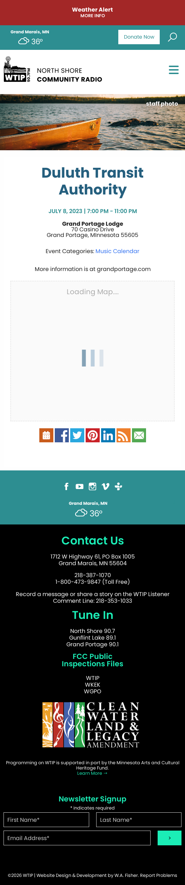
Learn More (92, 773)
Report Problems (158, 875)
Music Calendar (117, 251)
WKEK (92, 685)
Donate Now (139, 36)
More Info (92, 16)
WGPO (92, 691)
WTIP (92, 678)
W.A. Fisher (126, 875)
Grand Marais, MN (30, 32)
